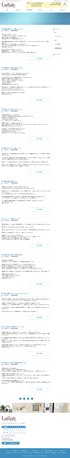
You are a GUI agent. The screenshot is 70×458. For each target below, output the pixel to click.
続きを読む (40, 58)
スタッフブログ (58, 36)
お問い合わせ (63, 9)
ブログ (51, 9)
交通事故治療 (29, 9)
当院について (18, 9)
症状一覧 (40, 9)
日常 (55, 40)
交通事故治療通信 (58, 48)
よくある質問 (57, 44)
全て (55, 32)
